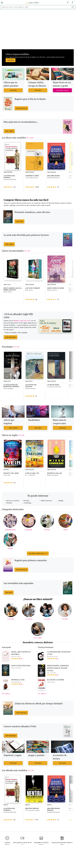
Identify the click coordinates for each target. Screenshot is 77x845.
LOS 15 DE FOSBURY (32, 288)
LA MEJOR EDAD (53, 385)
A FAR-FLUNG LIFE (32, 473)
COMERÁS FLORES (32, 176)
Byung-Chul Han (52, 656)
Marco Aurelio (51, 673)
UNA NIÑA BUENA (53, 176)
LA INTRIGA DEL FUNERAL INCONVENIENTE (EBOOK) (9, 809)
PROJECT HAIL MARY (11, 473)
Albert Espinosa (16, 668)
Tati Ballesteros (16, 682)
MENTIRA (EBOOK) (32, 808)
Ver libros (13, 428)
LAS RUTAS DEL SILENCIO (31, 385)
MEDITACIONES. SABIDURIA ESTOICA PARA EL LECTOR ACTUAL (58, 668)
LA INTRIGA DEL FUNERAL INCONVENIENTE (9, 176)
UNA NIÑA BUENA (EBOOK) (53, 809)
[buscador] (38, 7)
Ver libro (9, 131)
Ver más (10, 60)
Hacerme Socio (62, 90)
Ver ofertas (21, 713)
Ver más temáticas (38, 553)
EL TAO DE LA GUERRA (55, 680)
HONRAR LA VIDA (18, 680)
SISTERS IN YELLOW (54, 473)
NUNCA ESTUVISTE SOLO (20, 666)
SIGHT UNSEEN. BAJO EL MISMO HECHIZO (12, 289)
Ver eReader (10, 337)
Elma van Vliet (15, 656)
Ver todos (30, 138)
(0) (21, 658)
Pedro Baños (51, 682)
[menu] (2, 3)
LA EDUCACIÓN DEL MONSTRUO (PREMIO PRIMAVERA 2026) (11, 385)
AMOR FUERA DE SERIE (55, 288)
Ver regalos (21, 108)
